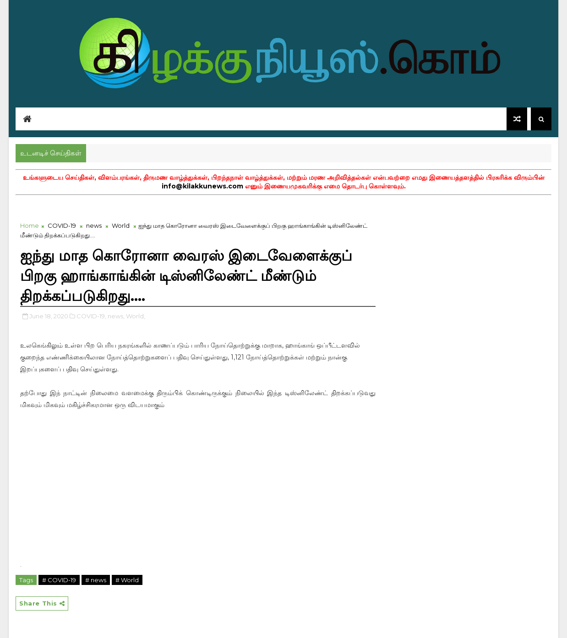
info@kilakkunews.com (202, 186)
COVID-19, (91, 316)
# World (127, 580)
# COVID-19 (59, 580)
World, (135, 316)
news (94, 225)
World (121, 225)
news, (116, 316)
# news (95, 580)
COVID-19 (62, 225)
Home (29, 225)
